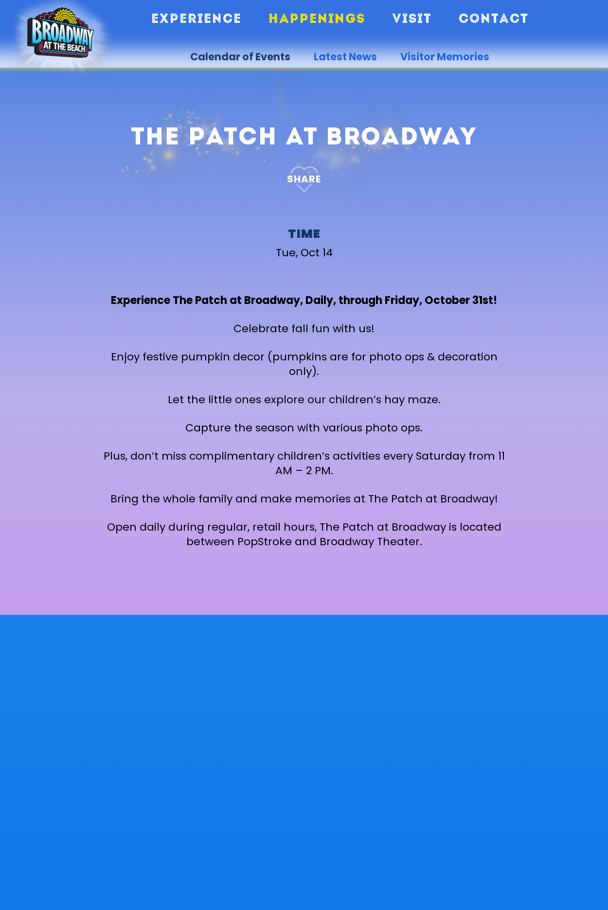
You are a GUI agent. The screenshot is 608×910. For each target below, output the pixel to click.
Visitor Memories (444, 57)
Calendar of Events (240, 57)
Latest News (345, 57)
